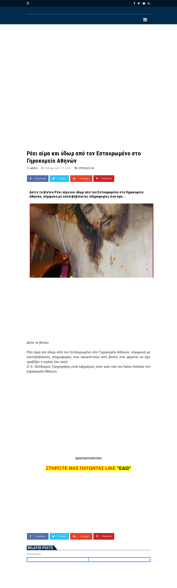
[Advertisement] (88, 57)
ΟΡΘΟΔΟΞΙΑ (86, 168)
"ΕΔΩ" (124, 468)
